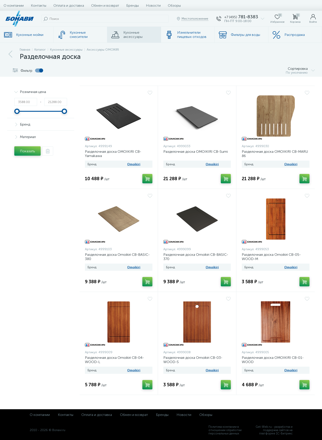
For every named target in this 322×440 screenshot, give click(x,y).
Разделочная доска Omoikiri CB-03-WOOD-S (192, 359)
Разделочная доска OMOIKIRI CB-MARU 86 (275, 153)
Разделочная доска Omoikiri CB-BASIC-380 (117, 256)
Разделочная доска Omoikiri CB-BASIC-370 (195, 256)
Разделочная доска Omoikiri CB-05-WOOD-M (271, 256)
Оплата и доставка (68, 5)
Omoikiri (133, 164)
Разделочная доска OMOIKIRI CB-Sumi (195, 151)
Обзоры (174, 5)
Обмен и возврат (105, 5)
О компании (14, 5)
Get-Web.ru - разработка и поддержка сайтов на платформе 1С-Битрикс (274, 430)
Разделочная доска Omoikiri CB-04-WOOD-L (114, 359)
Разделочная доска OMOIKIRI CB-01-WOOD (273, 359)
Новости (153, 5)
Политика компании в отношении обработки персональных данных (225, 430)
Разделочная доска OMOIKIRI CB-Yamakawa (113, 153)
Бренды (132, 5)
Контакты (38, 5)
